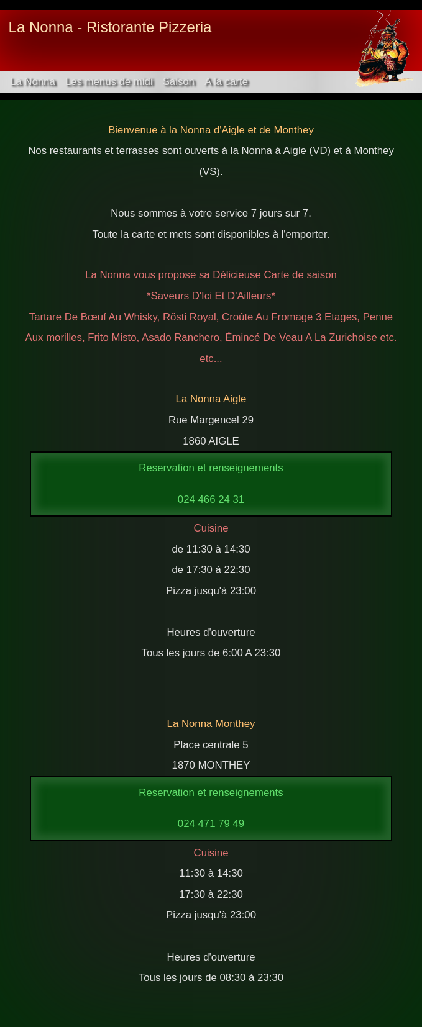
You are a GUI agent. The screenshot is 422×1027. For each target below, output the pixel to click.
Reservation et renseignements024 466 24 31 (211, 483)
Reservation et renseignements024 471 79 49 (211, 808)
